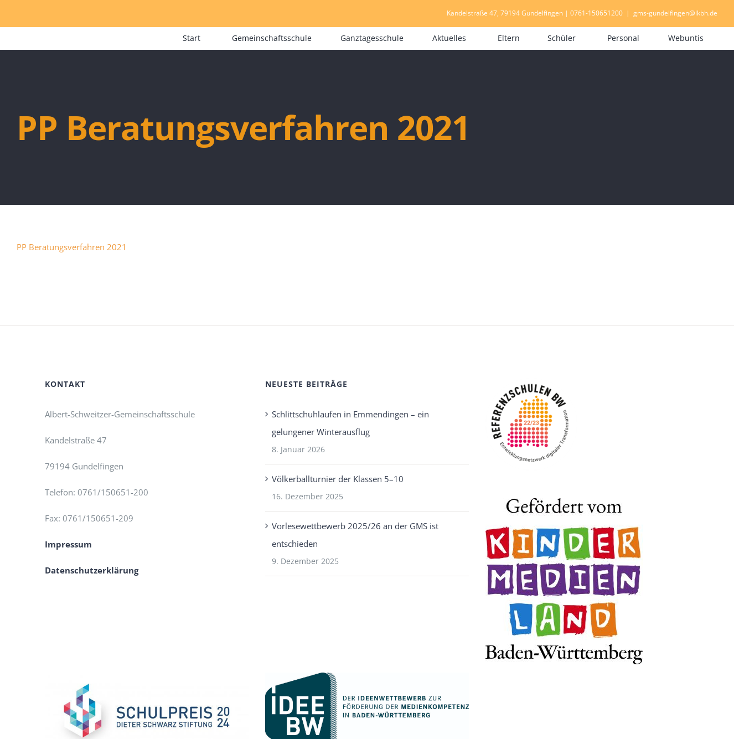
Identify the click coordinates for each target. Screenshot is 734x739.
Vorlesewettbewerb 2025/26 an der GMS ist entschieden (355, 534)
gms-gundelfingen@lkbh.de (675, 13)
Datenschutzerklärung (91, 570)
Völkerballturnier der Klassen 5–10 (338, 478)
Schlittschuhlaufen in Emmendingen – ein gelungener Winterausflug (350, 423)
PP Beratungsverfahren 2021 (72, 246)
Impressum (68, 544)
